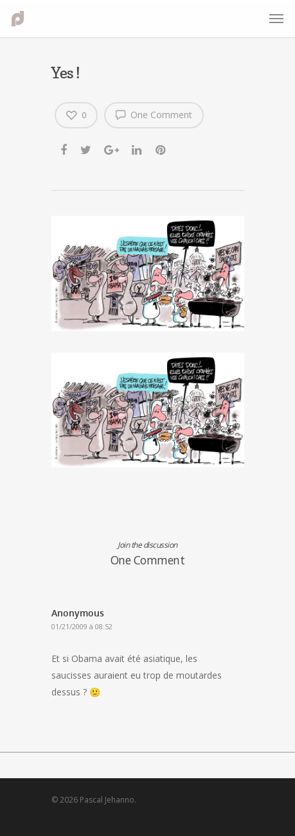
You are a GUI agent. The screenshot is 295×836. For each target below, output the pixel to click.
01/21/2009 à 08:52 (81, 626)
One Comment (154, 114)
